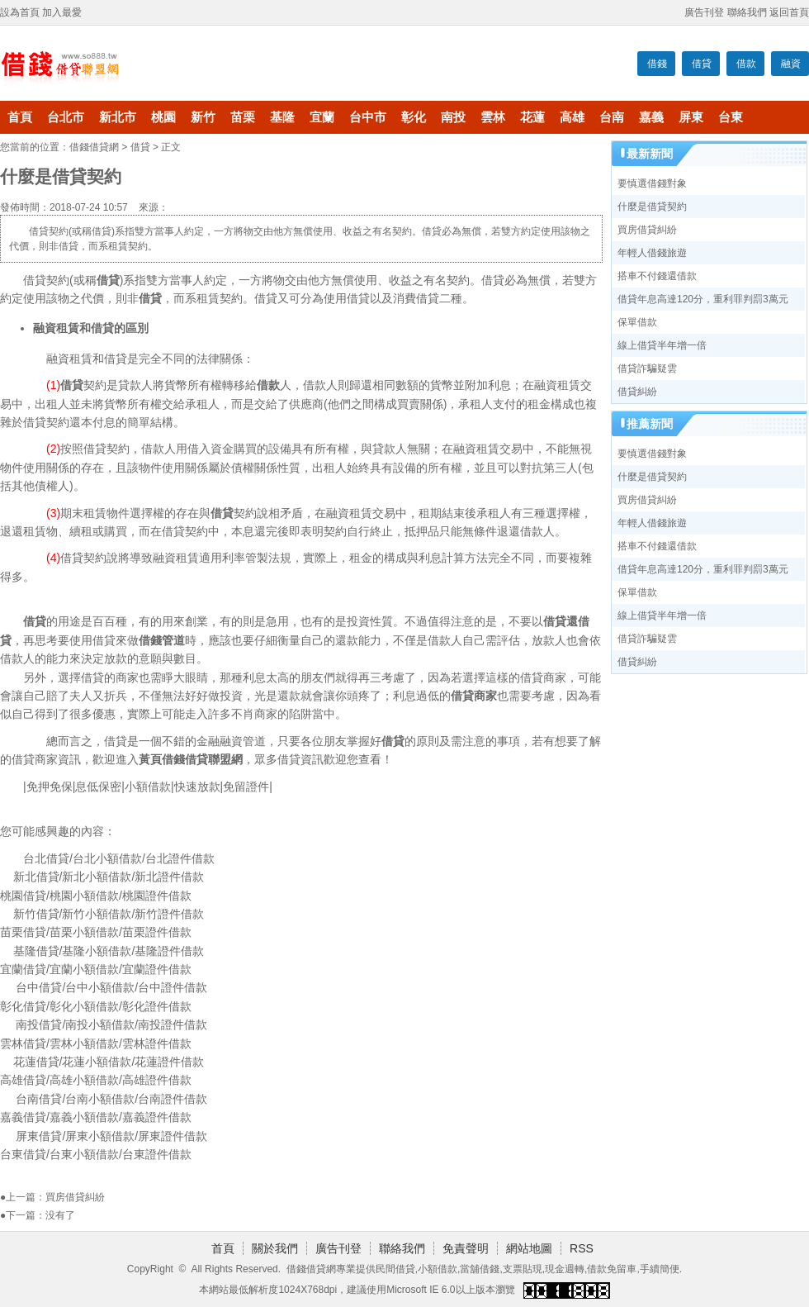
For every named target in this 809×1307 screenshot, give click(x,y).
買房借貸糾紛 (75, 1197)
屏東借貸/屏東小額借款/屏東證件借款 (111, 1136)
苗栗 (242, 117)
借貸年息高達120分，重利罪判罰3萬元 (702, 299)
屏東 (691, 117)
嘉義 (651, 117)
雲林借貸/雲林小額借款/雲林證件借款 (96, 1043)
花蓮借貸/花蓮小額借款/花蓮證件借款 (109, 1061)
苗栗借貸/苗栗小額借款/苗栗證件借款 (96, 932)
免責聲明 (465, 1248)
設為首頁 (20, 12)
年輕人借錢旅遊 (652, 253)
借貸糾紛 (637, 391)
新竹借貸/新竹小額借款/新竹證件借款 (109, 913)
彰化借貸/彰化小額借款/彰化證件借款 (96, 1006)
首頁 (19, 117)
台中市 (367, 117)
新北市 (117, 117)
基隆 (282, 117)
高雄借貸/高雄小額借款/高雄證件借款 (96, 1079)
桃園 (163, 117)
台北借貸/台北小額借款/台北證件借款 (119, 858)
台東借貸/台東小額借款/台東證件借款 (96, 1154)
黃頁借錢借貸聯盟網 (191, 759)
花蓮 (532, 117)
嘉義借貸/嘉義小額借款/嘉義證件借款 (96, 1117)
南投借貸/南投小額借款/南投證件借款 (111, 1024)
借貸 (702, 63)
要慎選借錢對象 (652, 183)
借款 (746, 63)
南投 (453, 117)
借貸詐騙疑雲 (647, 368)
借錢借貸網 (94, 147)
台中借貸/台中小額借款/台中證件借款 (111, 987)
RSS (582, 1248)
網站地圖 (529, 1248)
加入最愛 (62, 12)
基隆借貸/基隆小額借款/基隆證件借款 (109, 951)
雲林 (492, 117)
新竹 (203, 117)
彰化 (413, 117)
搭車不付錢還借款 (657, 276)
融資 (791, 63)
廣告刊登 (704, 12)
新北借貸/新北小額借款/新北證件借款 (109, 876)
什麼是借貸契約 (652, 206)
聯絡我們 (747, 12)
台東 (730, 117)
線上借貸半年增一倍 (662, 345)
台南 (611, 117)
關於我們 (275, 1248)
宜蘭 (322, 117)
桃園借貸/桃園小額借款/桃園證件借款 (96, 895)
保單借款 (637, 322)
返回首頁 (789, 12)
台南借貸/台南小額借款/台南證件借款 (111, 1098)
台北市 (65, 117)
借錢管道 (162, 640)
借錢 (657, 63)
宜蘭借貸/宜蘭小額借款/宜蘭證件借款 (96, 969)
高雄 (572, 117)
